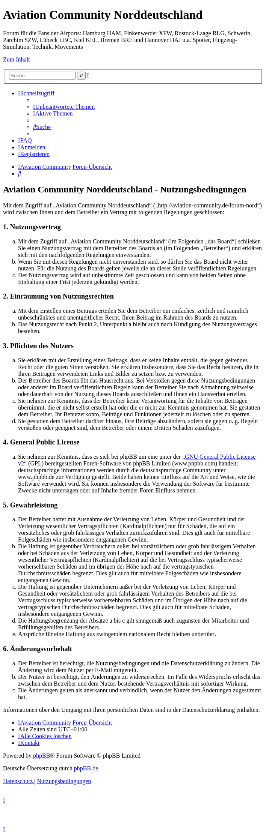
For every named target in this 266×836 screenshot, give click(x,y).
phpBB (41, 755)
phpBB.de (86, 768)
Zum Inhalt (16, 59)
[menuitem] (64, 107)
